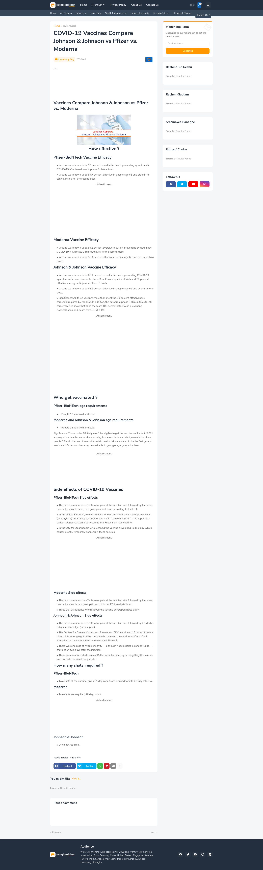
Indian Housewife (140, 13)
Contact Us (152, 5)
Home (83, 5)
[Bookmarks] (199, 5)
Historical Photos (182, 13)
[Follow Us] (203, 15)
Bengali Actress (161, 13)
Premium (97, 5)
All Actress (66, 13)
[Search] (208, 5)
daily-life (76, 758)
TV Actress (81, 13)
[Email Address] (187, 43)
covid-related (69, 26)
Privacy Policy (118, 5)
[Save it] (148, 59)
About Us (136, 5)
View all (76, 778)
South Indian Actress (116, 13)
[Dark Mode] (192, 5)
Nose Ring (96, 13)
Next (153, 832)
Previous (56, 832)
